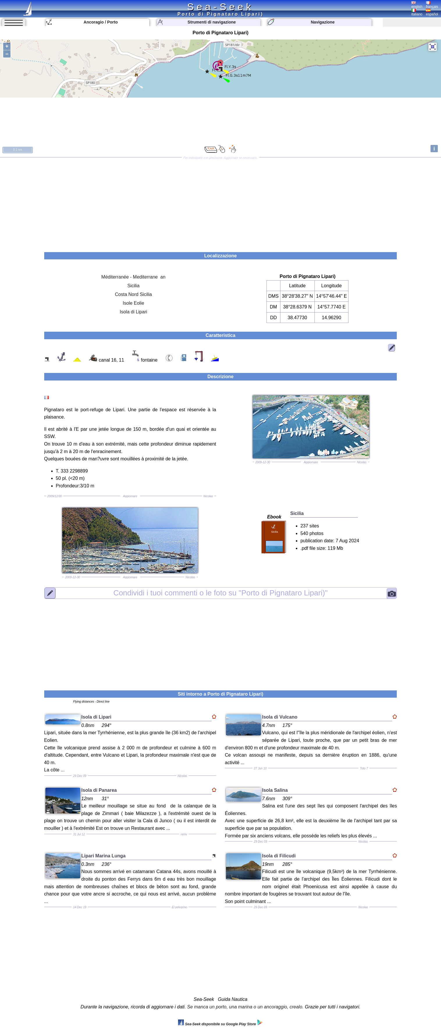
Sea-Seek (220, 6)
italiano (416, 12)
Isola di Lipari (133, 311)
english (416, 5)
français (432, 5)
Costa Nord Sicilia (133, 294)
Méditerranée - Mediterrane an (133, 276)
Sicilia (133, 285)
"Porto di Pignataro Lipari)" (220, 592)
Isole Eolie (133, 303)
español (432, 12)
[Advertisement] (220, 202)
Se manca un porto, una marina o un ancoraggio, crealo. (245, 1006)
